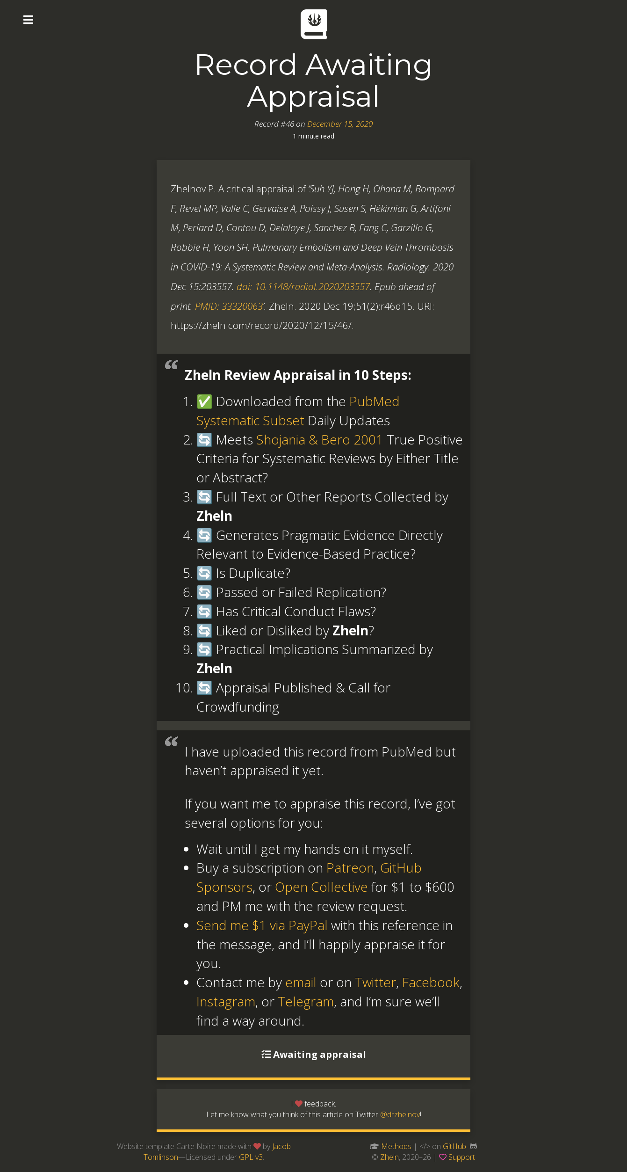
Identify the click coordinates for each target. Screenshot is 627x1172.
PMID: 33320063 (229, 306)
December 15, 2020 (340, 123)
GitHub (454, 1146)
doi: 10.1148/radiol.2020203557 (303, 286)
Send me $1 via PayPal (262, 925)
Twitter (375, 982)
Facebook (431, 982)
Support (461, 1157)
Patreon (350, 867)
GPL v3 (251, 1157)
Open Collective (321, 886)
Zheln (389, 1157)
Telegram (306, 1001)
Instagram (225, 1001)
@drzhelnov (400, 1114)
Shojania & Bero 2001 (319, 439)
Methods (396, 1146)
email (301, 982)
